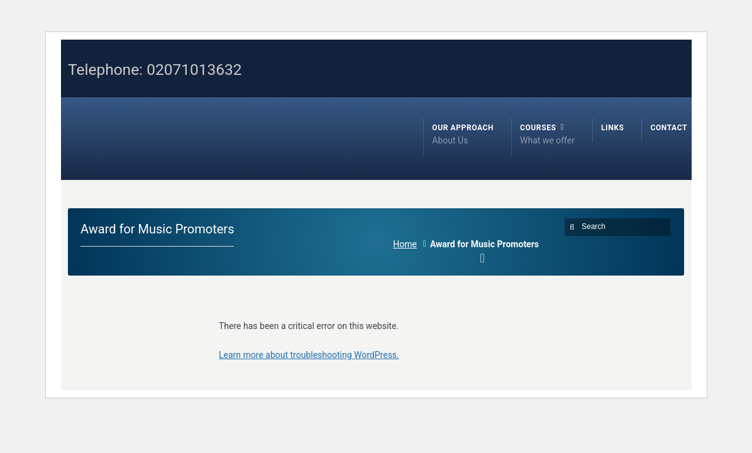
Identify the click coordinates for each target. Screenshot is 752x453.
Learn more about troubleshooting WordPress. (309, 355)
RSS (620, 48)
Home (405, 244)
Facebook (656, 48)
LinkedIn (675, 48)
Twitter (638, 48)
